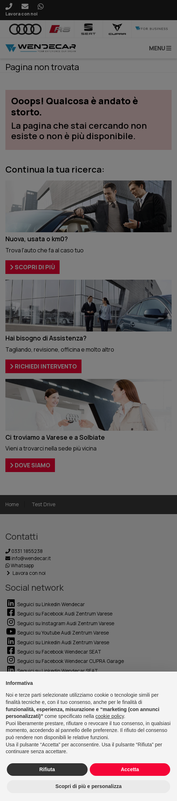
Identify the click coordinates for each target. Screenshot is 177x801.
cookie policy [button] (110, 716)
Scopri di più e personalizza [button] (88, 786)
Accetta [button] (130, 769)
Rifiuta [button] (47, 769)
